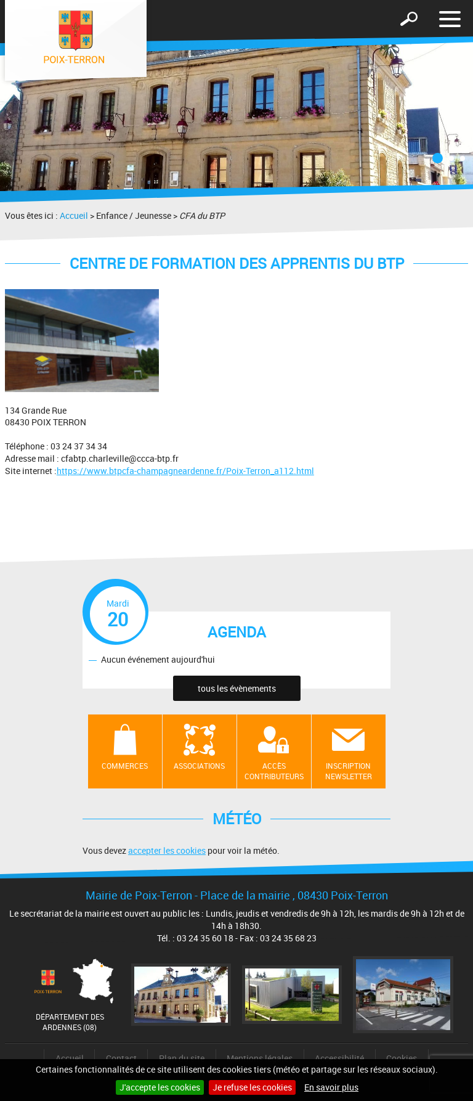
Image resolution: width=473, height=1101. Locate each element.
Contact (121, 1058)
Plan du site (181, 1058)
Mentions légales (260, 1058)
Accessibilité (339, 1058)
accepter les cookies (167, 850)
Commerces (125, 766)
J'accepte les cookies (159, 1087)
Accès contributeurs (274, 771)
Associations (199, 766)
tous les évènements (237, 688)
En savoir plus (331, 1087)
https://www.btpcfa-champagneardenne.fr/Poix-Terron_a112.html (185, 471)
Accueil (74, 215)
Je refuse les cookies (252, 1087)
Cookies (401, 1058)
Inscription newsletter (348, 771)
